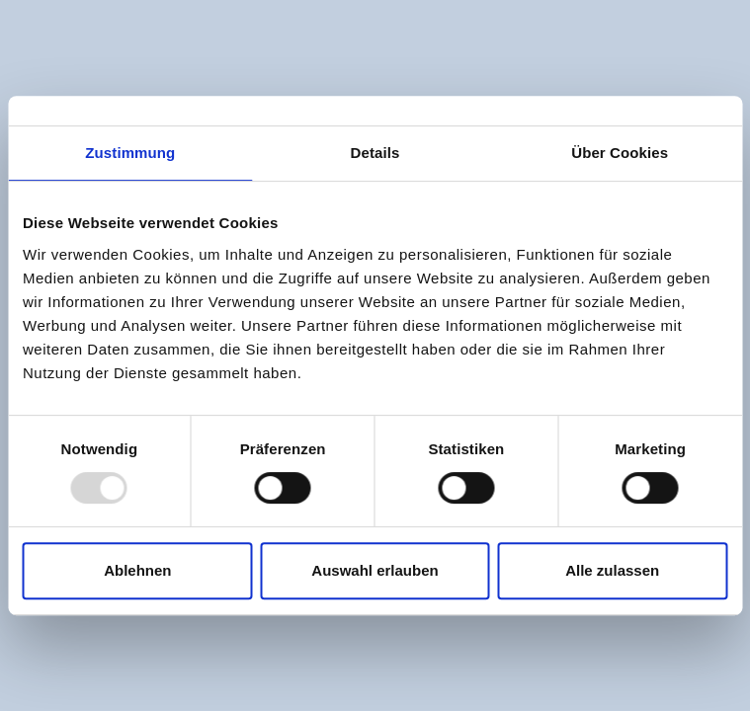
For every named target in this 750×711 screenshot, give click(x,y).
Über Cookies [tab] (619, 152)
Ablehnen (137, 570)
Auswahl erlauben (374, 570)
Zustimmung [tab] (130, 152)
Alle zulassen (612, 570)
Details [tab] (375, 152)
